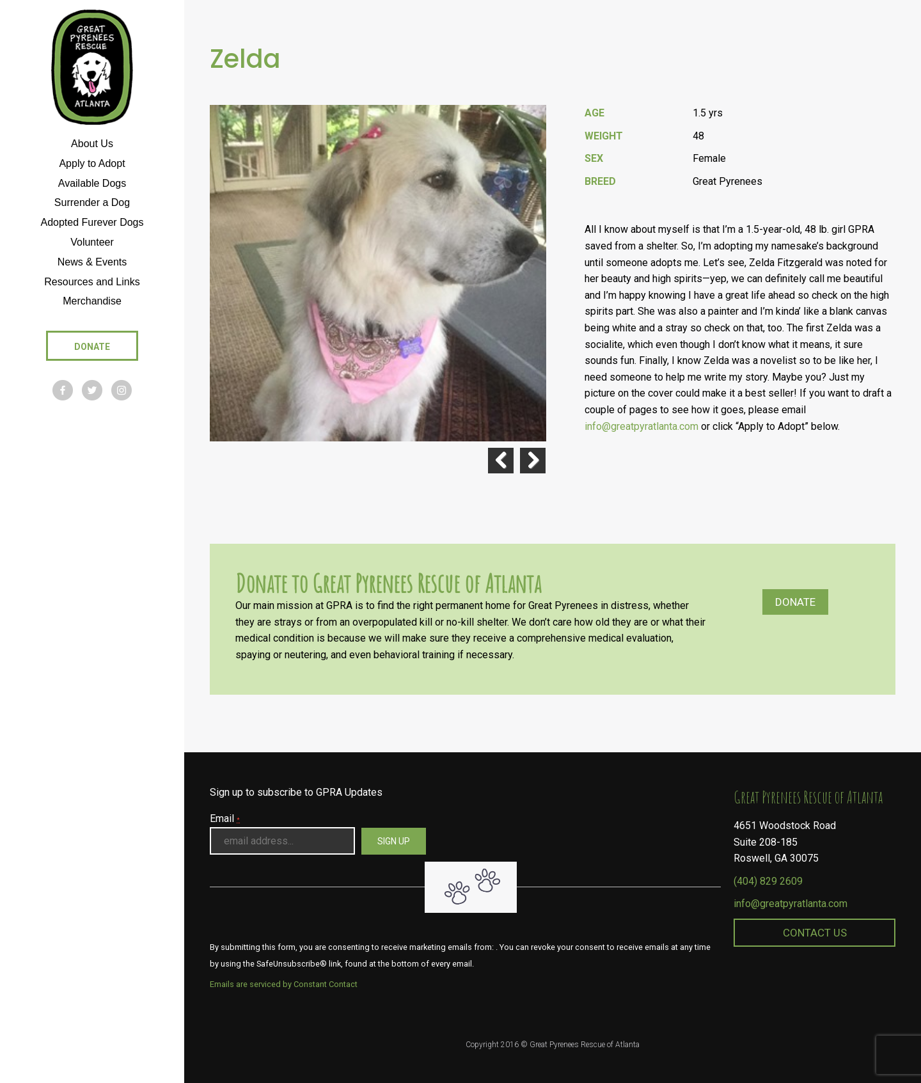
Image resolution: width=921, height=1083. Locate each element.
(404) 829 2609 (768, 881)
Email (225, 818)
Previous (501, 460)
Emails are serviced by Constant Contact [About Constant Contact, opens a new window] (284, 984)
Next (533, 460)
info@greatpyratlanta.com (641, 426)
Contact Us (815, 932)
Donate (795, 602)
